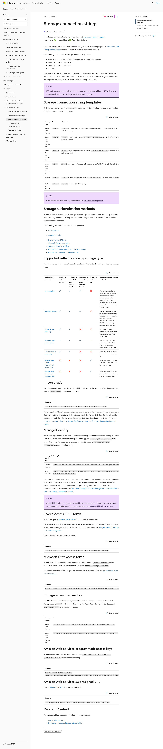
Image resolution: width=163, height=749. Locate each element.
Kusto (53, 16)
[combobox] (15, 19)
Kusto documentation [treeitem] (11, 28)
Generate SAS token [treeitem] (15, 130)
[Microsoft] (4, 3)
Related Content (142, 28)
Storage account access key (58, 246)
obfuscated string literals (93, 200)
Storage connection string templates (145, 21)
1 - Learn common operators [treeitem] (15, 51)
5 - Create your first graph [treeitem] (15, 73)
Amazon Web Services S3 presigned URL (63, 252)
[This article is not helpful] (155, 36)
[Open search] (152, 3)
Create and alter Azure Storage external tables (65, 723)
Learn (46, 16)
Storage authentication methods (147, 25)
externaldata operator (56, 720)
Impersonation (53, 230)
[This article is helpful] (153, 36)
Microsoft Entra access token (59, 243)
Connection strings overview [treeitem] (17, 111)
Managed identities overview (101, 506)
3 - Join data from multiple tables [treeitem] (15, 60)
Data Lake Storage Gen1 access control (58, 491)
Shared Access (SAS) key (57, 240)
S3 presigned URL (56, 687)
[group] (81, 155)
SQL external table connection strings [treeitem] (14, 125)
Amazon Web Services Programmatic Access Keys (67, 249)
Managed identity (54, 235)
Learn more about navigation (94, 37)
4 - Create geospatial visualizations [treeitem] (13, 67)
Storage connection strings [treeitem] (17, 119)
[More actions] (117, 16)
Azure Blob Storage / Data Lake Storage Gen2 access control (66, 421)
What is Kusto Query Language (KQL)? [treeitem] (14, 33)
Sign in (158, 3)
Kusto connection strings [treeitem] (16, 115)
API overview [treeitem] (10, 93)
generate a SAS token (67, 519)
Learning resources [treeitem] (12, 43)
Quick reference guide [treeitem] (13, 47)
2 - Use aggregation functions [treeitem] (16, 55)
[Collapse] (27, 15)
